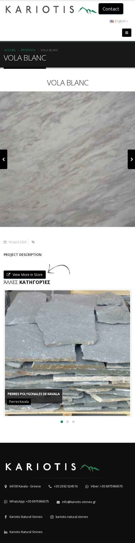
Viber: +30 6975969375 (107, 486)
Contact (111, 9)
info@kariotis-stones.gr (79, 502)
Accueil (10, 50)
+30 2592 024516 (66, 486)
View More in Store (25, 274)
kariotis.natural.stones (72, 517)
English (119, 21)
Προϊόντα (28, 50)
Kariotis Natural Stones (26, 517)
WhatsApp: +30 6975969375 (29, 501)
